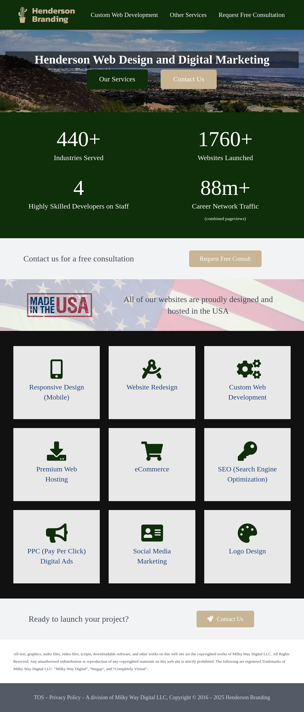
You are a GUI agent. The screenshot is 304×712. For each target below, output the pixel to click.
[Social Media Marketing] (152, 533)
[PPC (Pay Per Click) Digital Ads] (56, 533)
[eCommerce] (152, 451)
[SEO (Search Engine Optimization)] (247, 451)
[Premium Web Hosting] (56, 451)
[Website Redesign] (152, 369)
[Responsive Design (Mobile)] (56, 369)
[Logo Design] (247, 533)
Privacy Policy (65, 697)
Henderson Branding (248, 697)
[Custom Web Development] (247, 369)
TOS (39, 697)
